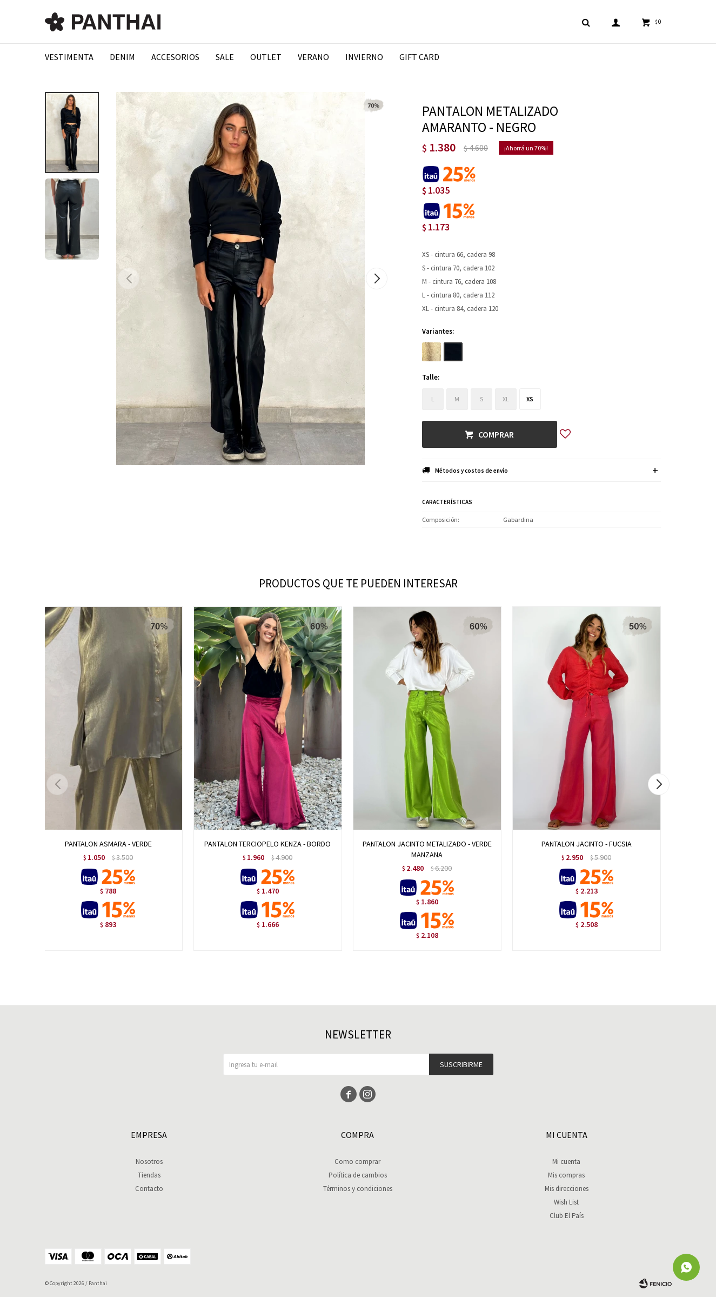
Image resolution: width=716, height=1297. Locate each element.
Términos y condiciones (357, 1188)
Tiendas (149, 1175)
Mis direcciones (566, 1188)
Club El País (567, 1215)
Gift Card (419, 56)
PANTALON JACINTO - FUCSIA (586, 844)
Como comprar (357, 1161)
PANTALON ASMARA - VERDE (108, 844)
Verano (313, 56)
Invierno (364, 56)
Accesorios (175, 56)
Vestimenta (69, 56)
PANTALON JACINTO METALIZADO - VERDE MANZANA (427, 849)
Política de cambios (358, 1175)
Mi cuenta (566, 1161)
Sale (225, 56)
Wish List (566, 1202)
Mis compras (566, 1175)
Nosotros (149, 1161)
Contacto (149, 1188)
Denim (122, 56)
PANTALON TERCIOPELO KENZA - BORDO (267, 844)
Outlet (266, 56)
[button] (377, 278)
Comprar (496, 434)
